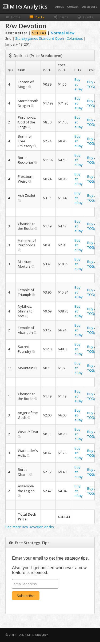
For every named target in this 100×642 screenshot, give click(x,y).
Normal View (62, 32)
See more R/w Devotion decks (29, 526)
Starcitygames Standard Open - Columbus (49, 38)
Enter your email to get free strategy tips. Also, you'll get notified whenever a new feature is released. (50, 565)
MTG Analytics (25, 6)
